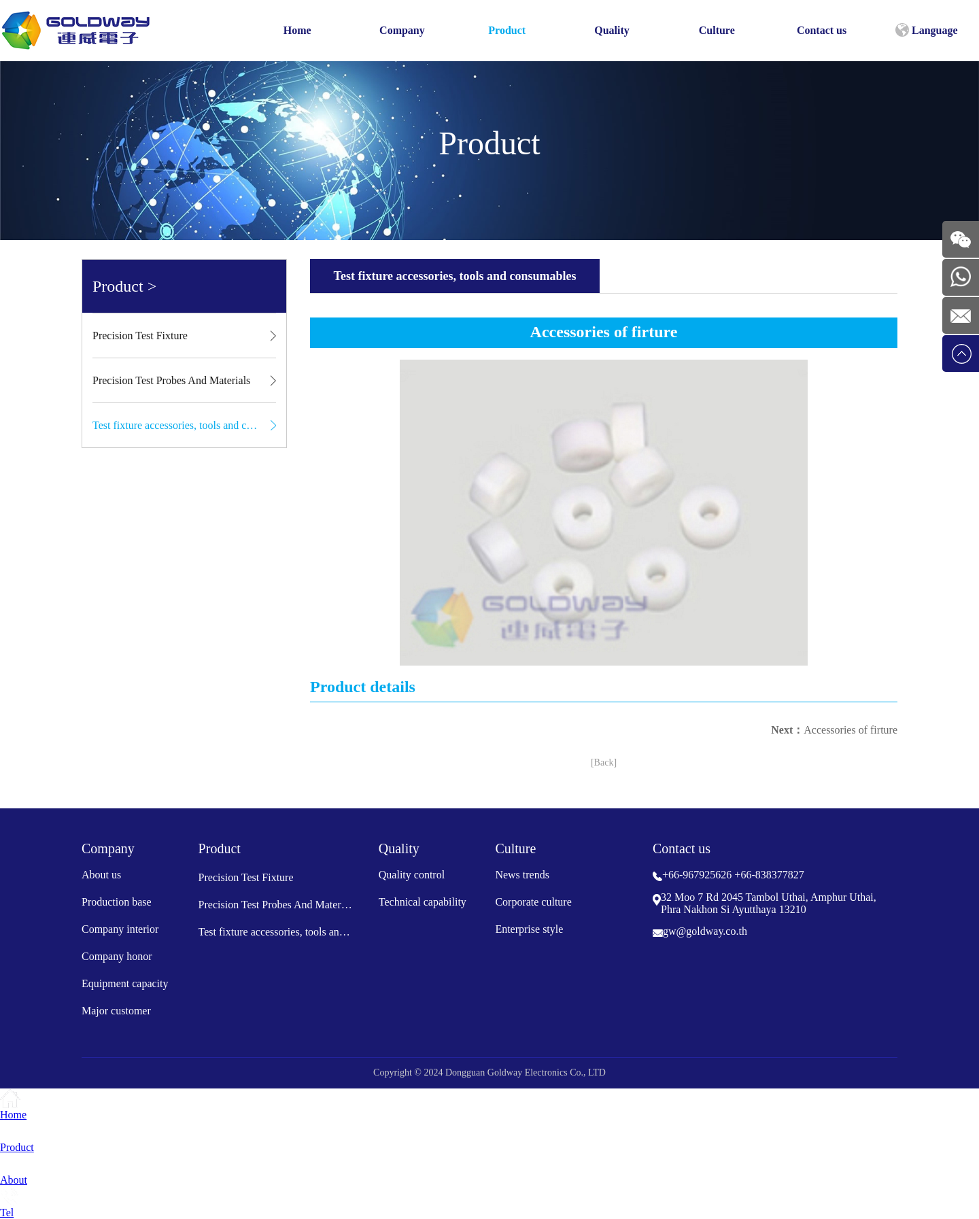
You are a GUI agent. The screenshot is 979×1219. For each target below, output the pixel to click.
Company (402, 30)
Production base (117, 902)
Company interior (120, 929)
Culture (717, 30)
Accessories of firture (850, 730)
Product (507, 30)
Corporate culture (533, 902)
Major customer (116, 1010)
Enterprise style (529, 929)
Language (926, 30)
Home (297, 30)
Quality (612, 30)
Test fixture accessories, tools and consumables (184, 425)
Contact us (821, 30)
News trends (522, 874)
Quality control (412, 874)
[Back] (604, 762)
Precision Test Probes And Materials (171, 380)
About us (101, 874)
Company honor (117, 956)
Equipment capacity (125, 983)
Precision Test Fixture (140, 335)
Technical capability (422, 902)
